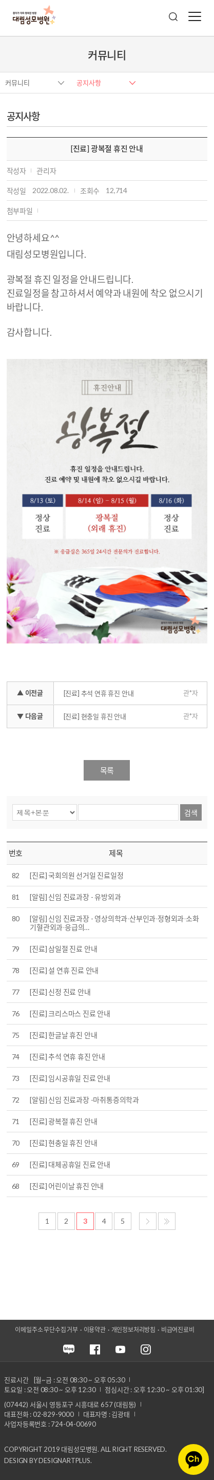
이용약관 (95, 1330)
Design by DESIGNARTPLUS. (47, 1460)
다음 (148, 1221)
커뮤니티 (17, 83)
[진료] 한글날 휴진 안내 (63, 1035)
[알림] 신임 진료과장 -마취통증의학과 (84, 1099)
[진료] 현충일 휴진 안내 (95, 716)
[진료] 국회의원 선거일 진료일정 (76, 875)
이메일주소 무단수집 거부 (46, 1330)
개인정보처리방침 (133, 1330)
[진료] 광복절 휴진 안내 (63, 1121)
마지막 (167, 1221)
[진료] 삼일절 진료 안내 (63, 948)
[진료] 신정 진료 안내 (60, 992)
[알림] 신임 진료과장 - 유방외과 (75, 897)
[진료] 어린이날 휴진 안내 (67, 1186)
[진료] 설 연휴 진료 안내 (64, 970)
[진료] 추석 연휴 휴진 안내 (99, 693)
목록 (106, 770)
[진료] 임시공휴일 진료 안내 (70, 1078)
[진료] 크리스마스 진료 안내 (70, 1013)
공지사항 (88, 83)
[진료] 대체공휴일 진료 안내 (70, 1164)
